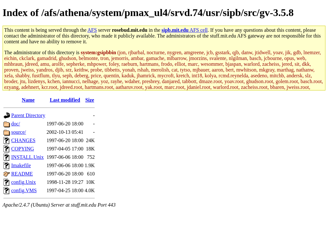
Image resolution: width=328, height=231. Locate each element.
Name (28, 100)
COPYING (22, 148)
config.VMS (24, 190)
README (22, 173)
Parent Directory (28, 115)
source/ (18, 132)
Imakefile (21, 165)
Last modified (65, 100)
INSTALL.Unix (27, 157)
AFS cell (184, 30)
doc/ (15, 123)
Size (89, 100)
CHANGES (23, 140)
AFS (92, 30)
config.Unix (23, 182)
